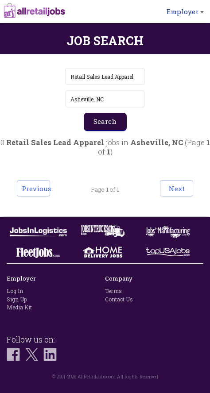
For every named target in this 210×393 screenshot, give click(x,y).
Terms (113, 290)
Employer (185, 11)
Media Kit (19, 307)
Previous (36, 188)
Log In (15, 290)
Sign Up (17, 299)
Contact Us (119, 299)
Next (177, 188)
